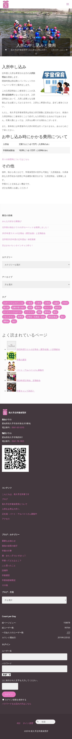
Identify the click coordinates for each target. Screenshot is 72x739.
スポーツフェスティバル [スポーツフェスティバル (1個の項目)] (13, 303)
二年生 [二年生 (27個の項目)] (38, 303)
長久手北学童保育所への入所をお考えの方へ (29, 50)
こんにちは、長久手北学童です (15, 494)
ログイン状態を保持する (15, 699)
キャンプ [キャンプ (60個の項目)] (48, 307)
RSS (18, 723)
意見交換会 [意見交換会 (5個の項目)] (52, 316)
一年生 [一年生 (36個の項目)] (29, 303)
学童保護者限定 (9, 580)
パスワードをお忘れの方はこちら (16, 703)
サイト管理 (28, 723)
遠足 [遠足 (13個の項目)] (14, 321)
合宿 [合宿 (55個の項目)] (30, 307)
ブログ (5, 499)
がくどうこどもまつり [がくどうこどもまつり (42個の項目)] (12, 312)
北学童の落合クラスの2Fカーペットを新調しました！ (25, 227)
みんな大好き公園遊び (12, 221)
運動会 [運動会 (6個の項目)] (6, 321)
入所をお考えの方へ (10, 509)
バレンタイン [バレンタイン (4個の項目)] (8, 316)
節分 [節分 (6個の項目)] (55, 312)
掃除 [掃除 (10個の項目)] (39, 312)
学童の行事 (7, 550)
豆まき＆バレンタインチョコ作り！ (17, 245)
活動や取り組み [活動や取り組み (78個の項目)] (18, 307)
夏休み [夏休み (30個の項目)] (38, 307)
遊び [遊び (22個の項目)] (62, 316)
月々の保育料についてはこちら (15, 159)
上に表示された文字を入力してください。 (20, 680)
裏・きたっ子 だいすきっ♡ (14, 555)
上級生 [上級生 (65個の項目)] (56, 303)
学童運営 (6, 575)
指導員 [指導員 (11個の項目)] (20, 316)
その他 (5, 585)
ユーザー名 (7, 651)
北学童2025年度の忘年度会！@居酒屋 (18, 239)
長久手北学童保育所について (14, 504)
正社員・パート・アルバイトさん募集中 (19, 514)
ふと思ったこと (9, 565)
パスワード (7, 663)
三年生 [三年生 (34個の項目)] (47, 303)
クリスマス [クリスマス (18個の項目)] (29, 312)
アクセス (6, 518)
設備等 (5, 570)
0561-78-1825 (18, 441)
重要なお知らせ (9, 540)
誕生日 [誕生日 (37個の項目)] (58, 307)
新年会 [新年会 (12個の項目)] (47, 312)
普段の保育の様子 (10, 545)
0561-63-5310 (18, 427)
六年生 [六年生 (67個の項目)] (65, 303)
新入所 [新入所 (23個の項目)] (6, 307)
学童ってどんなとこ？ (11, 560)
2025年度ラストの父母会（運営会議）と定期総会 (23, 233)
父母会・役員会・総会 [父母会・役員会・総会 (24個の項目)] (36, 316)
